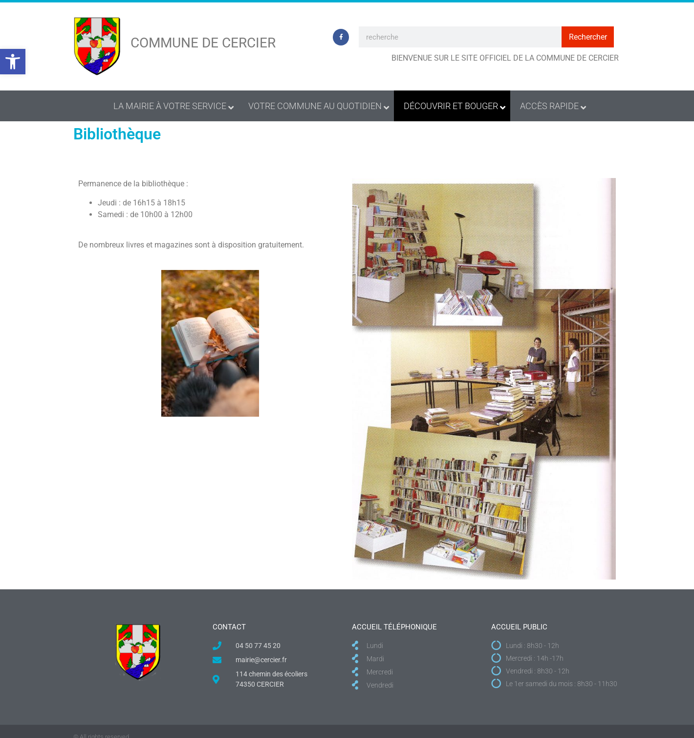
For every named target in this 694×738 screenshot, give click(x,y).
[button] (12, 61)
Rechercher (588, 37)
